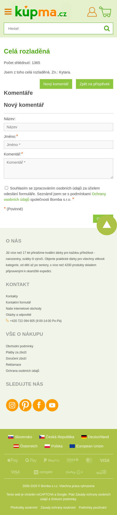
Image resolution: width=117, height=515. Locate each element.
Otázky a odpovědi (18, 315)
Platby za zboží (16, 352)
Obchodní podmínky (19, 346)
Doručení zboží (16, 358)
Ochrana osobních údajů (22, 371)
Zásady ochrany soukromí (58, 507)
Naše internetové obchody (23, 308)
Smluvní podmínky (63, 499)
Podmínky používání (93, 507)
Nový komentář (56, 84)
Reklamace (13, 364)
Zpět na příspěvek (95, 84)
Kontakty (12, 296)
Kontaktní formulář (18, 302)
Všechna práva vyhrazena (77, 486)
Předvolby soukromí (23, 507)
